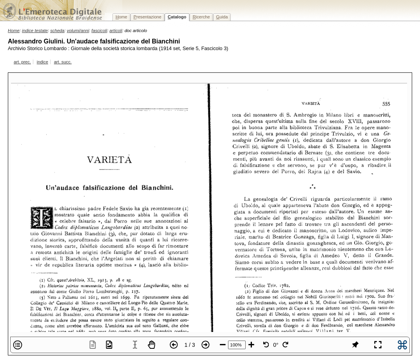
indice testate (35, 30)
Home (14, 30)
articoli (115, 30)
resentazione (147, 16)
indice (42, 62)
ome (121, 16)
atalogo (177, 16)
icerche (201, 16)
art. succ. (63, 62)
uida (222, 16)
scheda (57, 30)
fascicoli (99, 30)
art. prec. (22, 62)
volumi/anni (78, 30)
